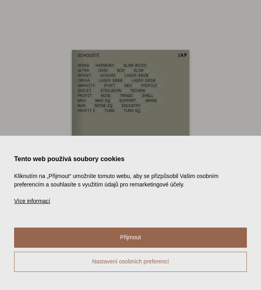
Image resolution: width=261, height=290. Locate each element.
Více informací (32, 201)
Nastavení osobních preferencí (130, 261)
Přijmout (130, 237)
